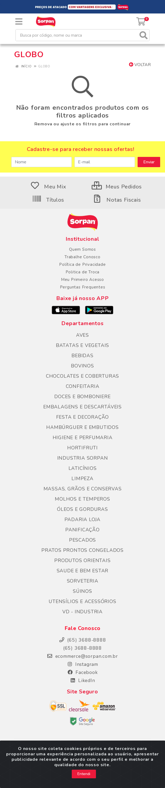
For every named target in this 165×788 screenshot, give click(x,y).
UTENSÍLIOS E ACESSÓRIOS (82, 601)
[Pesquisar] (143, 35)
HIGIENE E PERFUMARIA (83, 437)
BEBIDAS (82, 355)
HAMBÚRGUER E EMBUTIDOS (82, 427)
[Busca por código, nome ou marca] (77, 35)
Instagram (82, 664)
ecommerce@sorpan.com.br (82, 656)
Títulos (48, 200)
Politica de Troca (83, 272)
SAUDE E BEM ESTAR (83, 570)
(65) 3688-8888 (82, 648)
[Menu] (19, 21)
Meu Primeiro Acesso (82, 279)
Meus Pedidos (117, 186)
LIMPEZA (82, 478)
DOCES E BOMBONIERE (82, 396)
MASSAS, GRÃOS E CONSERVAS (83, 489)
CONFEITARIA (82, 386)
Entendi (83, 780)
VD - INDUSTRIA (82, 611)
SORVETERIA (82, 581)
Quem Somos (82, 249)
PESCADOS (82, 540)
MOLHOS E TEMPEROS (82, 499)
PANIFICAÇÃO (82, 530)
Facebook (82, 672)
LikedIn (82, 680)
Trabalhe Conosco (82, 257)
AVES (82, 335)
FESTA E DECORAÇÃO (82, 417)
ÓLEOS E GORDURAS (82, 509)
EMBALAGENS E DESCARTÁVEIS (82, 407)
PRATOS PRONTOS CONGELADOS (82, 550)
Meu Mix (48, 186)
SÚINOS (82, 591)
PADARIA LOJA (82, 519)
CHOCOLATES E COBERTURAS (82, 376)
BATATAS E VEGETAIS (82, 345)
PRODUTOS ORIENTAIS (82, 560)
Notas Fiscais (116, 200)
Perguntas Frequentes (82, 287)
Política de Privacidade (82, 264)
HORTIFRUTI (82, 448)
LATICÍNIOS (83, 468)
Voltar (140, 65)
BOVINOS (82, 366)
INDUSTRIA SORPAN (82, 458)
